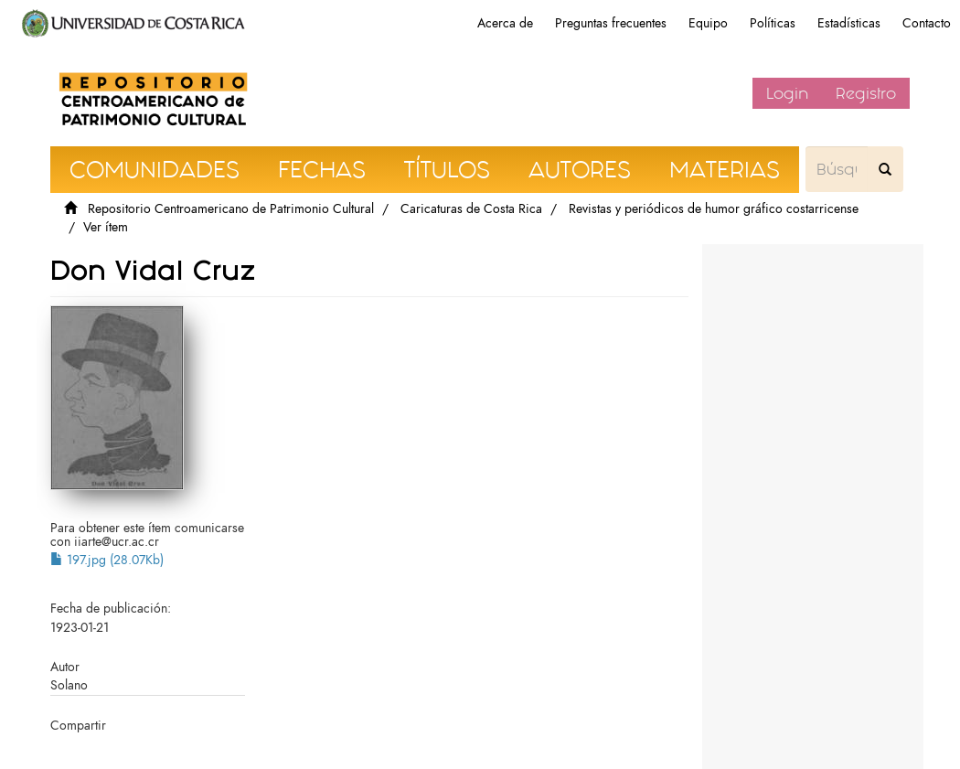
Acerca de (505, 23)
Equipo (708, 23)
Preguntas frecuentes (611, 23)
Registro (866, 93)
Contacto (926, 23)
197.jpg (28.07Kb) (107, 560)
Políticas (772, 23)
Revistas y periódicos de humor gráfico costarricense (714, 209)
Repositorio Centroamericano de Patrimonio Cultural (231, 209)
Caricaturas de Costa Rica (471, 209)
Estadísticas (848, 23)
